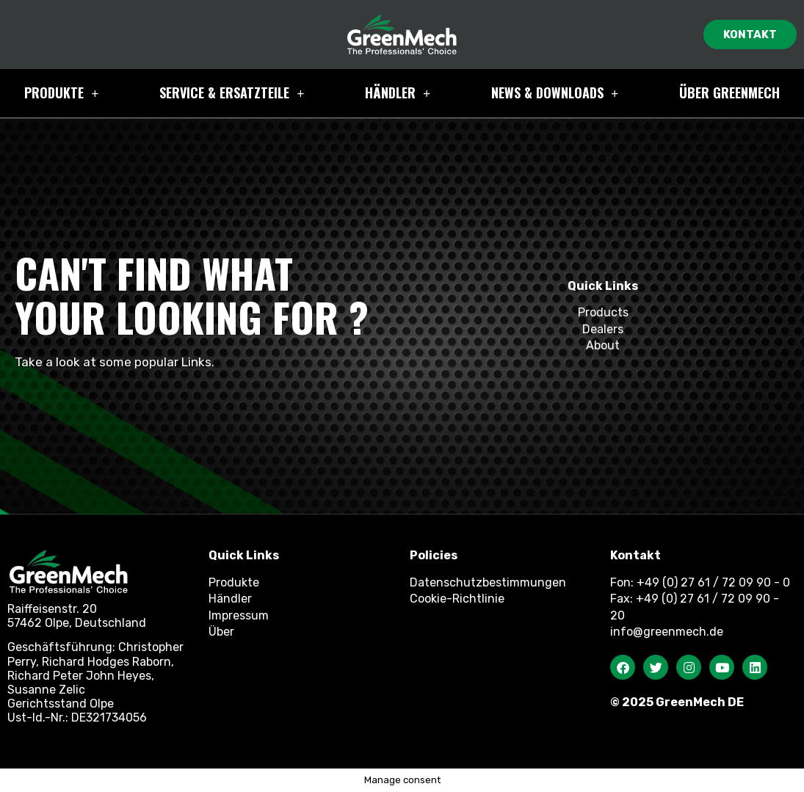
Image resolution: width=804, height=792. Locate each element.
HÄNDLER (397, 93)
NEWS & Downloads (554, 93)
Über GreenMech (729, 92)
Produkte (61, 93)
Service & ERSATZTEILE (231, 93)
